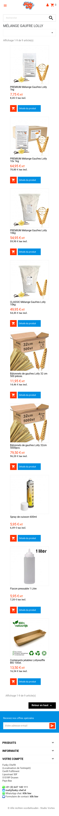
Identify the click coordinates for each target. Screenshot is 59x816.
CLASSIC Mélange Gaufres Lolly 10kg (28, 303)
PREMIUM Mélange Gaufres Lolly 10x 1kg (28, 160)
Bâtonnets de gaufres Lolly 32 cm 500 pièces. (28, 375)
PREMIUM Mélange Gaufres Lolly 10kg (28, 231)
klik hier (34, 796)
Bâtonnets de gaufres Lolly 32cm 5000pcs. (28, 446)
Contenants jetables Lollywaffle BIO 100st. (27, 661)
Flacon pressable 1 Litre (23, 588)
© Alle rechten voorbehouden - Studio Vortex (31, 808)
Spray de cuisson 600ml (23, 516)
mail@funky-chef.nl (16, 790)
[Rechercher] (26, 18)
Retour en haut (42, 705)
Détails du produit (27, 108)
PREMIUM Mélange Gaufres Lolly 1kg (28, 88)
